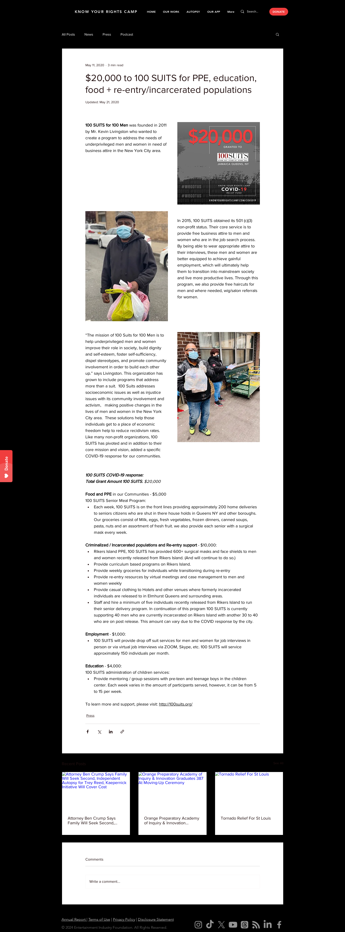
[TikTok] (210, 925)
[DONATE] (278, 12)
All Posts (68, 34)
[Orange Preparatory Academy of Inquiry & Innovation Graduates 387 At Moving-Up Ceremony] (172, 791)
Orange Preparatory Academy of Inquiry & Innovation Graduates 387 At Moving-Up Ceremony (171, 820)
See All (278, 763)
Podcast (127, 34)
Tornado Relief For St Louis (246, 818)
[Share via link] (122, 731)
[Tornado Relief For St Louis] (249, 791)
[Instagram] (198, 925)
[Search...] (253, 12)
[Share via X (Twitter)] (99, 731)
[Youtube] (233, 925)
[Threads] (244, 925)
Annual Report (74, 919)
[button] (171, 11)
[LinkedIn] (268, 925)
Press (107, 34)
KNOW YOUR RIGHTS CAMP (106, 11)
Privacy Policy (124, 919)
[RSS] (256, 925)
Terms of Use (99, 919)
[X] (221, 925)
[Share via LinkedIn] (110, 731)
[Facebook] (279, 925)
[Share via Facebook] (87, 731)
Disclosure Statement (156, 919)
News (88, 34)
